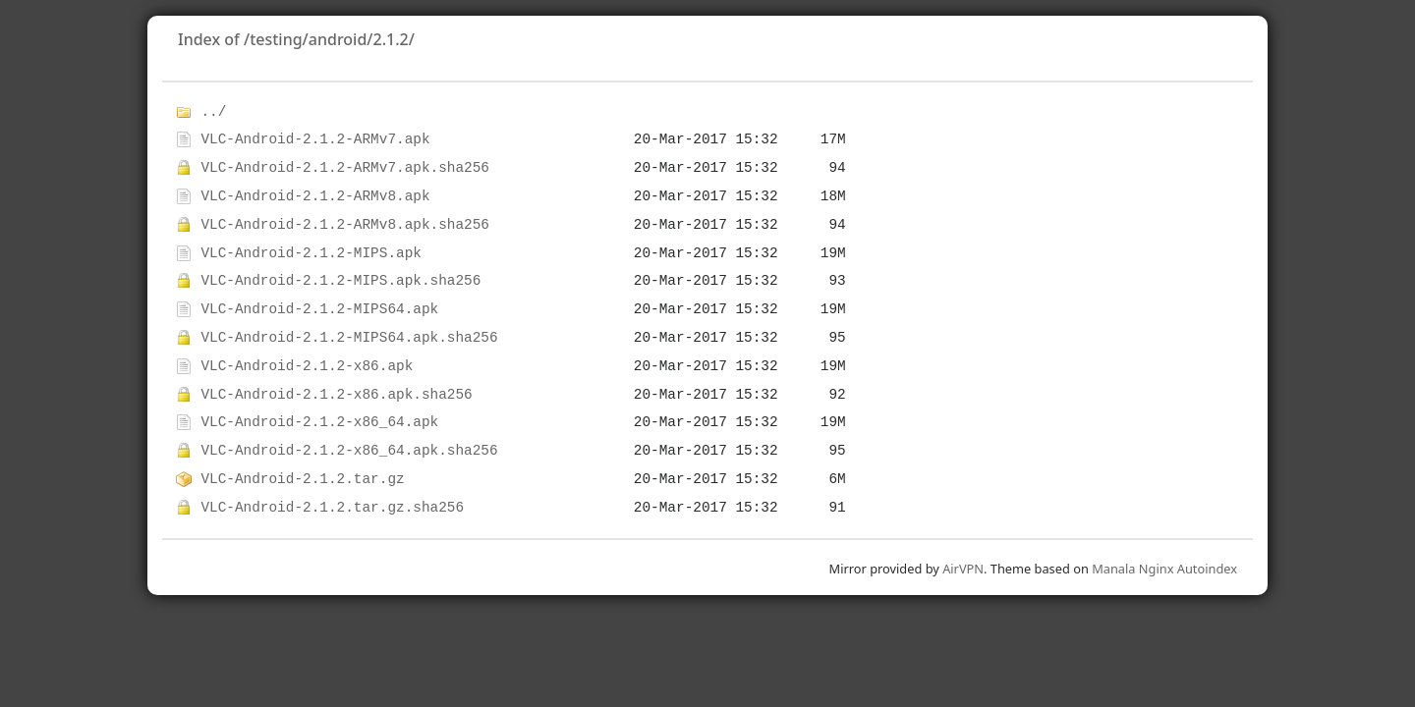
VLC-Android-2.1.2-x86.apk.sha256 (336, 395)
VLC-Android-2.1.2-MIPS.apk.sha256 (340, 281)
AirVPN (963, 568)
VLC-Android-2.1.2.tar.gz (302, 479)
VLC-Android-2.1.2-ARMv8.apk (314, 196)
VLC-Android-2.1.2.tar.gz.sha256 (332, 508)
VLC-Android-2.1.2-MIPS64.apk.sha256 (348, 338)
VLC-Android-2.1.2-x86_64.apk (319, 422)
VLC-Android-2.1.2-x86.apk (306, 366)
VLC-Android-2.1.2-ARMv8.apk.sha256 (344, 225)
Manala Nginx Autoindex (1164, 568)
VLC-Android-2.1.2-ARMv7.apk (314, 139)
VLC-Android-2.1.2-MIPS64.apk (319, 309)
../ (213, 112)
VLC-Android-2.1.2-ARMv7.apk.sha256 (344, 168)
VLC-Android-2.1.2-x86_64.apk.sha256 (348, 451)
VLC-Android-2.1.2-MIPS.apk (311, 253)
